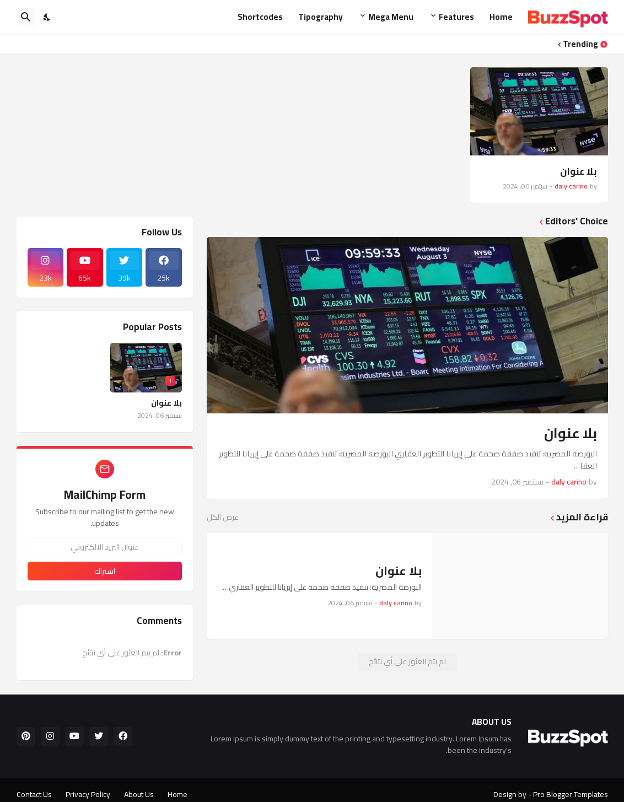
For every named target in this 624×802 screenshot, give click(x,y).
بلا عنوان (578, 171)
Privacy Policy (88, 794)
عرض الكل (223, 517)
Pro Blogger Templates (570, 794)
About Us (139, 794)
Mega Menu (390, 17)
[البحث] (26, 17)
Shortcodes (260, 17)
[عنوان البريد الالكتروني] (105, 546)
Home (501, 17)
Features (456, 17)
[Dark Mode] (47, 17)
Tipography (320, 17)
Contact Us (34, 794)
